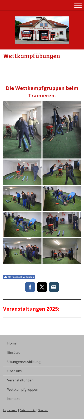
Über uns (14, 371)
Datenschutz (27, 410)
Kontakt (13, 398)
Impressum (10, 410)
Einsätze (13, 352)
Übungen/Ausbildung (24, 361)
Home (12, 343)
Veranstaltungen (20, 380)
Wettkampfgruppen (22, 389)
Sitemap (43, 410)
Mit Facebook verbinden (19, 277)
